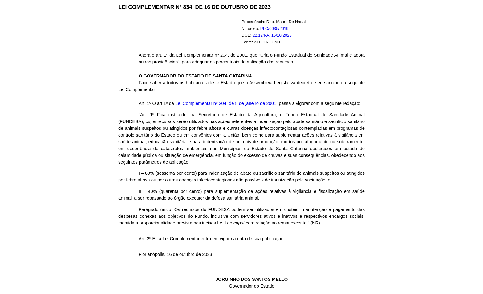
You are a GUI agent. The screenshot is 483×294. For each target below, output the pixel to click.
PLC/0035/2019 (274, 28)
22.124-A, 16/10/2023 (272, 35)
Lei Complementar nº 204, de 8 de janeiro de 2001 (225, 103)
